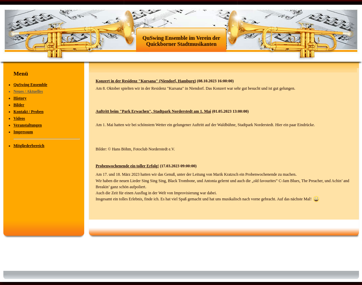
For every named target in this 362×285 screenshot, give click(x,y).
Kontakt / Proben (28, 111)
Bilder (18, 105)
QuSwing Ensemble (30, 84)
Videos (19, 118)
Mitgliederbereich (28, 145)
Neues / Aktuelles (28, 91)
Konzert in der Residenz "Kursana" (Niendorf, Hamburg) (146, 81)
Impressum (23, 132)
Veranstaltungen (27, 125)
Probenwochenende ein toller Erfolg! (127, 166)
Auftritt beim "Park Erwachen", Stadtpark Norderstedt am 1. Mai (153, 111)
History (20, 98)
